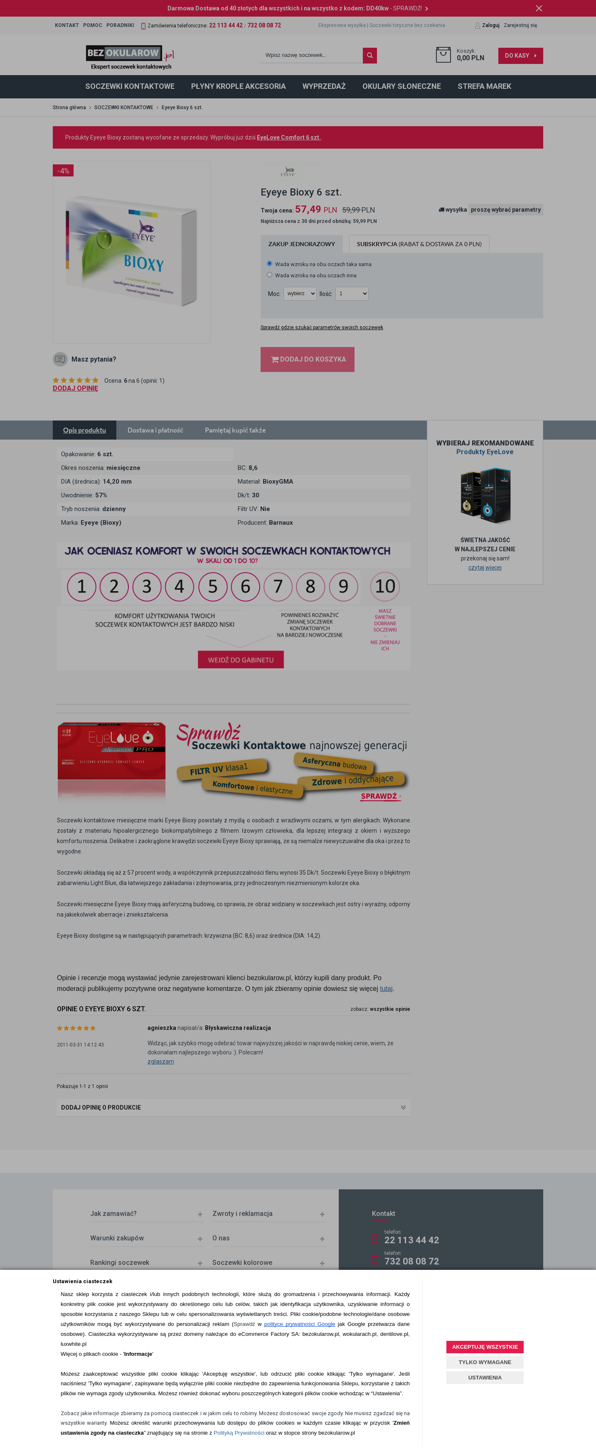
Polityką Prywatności (239, 1433)
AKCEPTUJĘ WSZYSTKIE (485, 1347)
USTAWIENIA (485, 1377)
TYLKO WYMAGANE (485, 1362)
